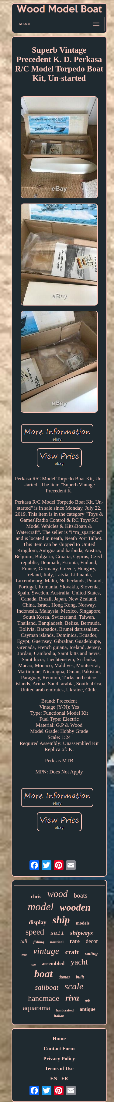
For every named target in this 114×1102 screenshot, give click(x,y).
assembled (53, 963)
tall (23, 941)
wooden (75, 907)
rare (75, 941)
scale (73, 986)
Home (59, 1038)
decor (92, 941)
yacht (79, 962)
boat (43, 973)
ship (61, 920)
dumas (64, 977)
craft (72, 952)
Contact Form (58, 1048)
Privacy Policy (59, 1058)
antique (87, 1009)
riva (72, 997)
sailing (91, 953)
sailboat (46, 987)
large (24, 954)
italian (59, 1016)
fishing (38, 942)
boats (80, 895)
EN (53, 1078)
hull (33, 965)
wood (57, 894)
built (80, 977)
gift (87, 1000)
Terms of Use (59, 1068)
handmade (43, 998)
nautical (57, 942)
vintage (46, 951)
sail (57, 933)
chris (36, 896)
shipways (81, 933)
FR (64, 1078)
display (38, 922)
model (41, 907)
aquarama (36, 1008)
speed (35, 931)
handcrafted (65, 1010)
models (82, 923)
